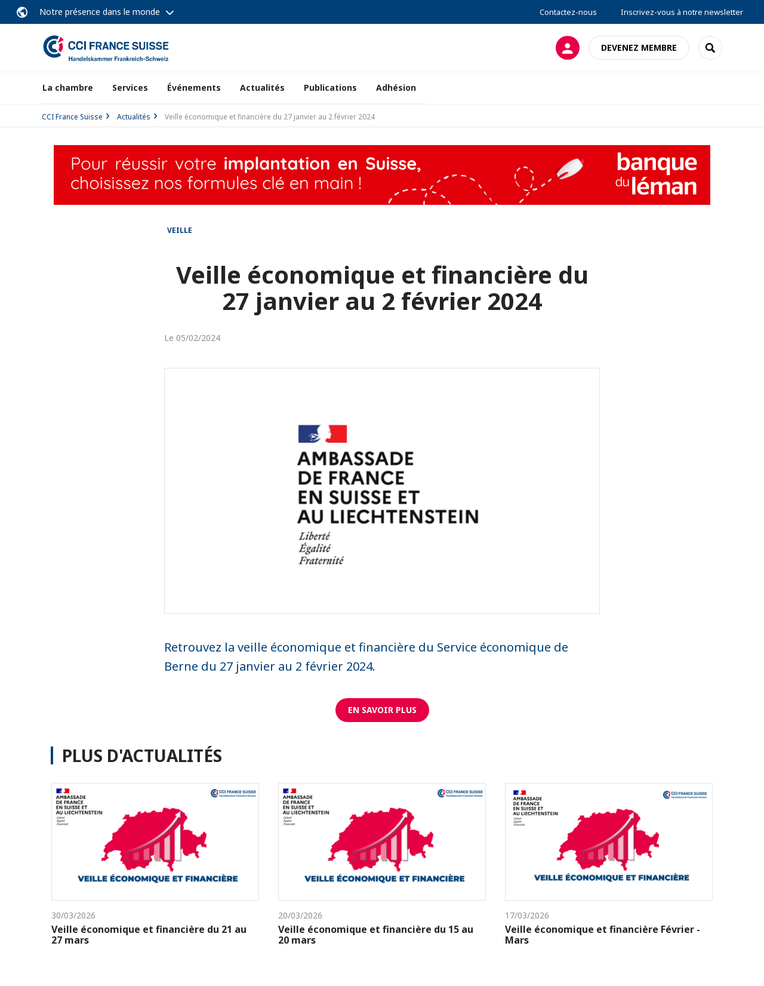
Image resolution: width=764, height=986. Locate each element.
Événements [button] (194, 87)
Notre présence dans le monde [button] (99, 11)
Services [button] (130, 87)
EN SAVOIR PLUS (382, 709)
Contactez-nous (568, 12)
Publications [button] (330, 87)
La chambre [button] (67, 87)
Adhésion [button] (396, 87)
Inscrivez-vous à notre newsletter (682, 12)
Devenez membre (639, 47)
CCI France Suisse (72, 117)
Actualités (262, 87)
